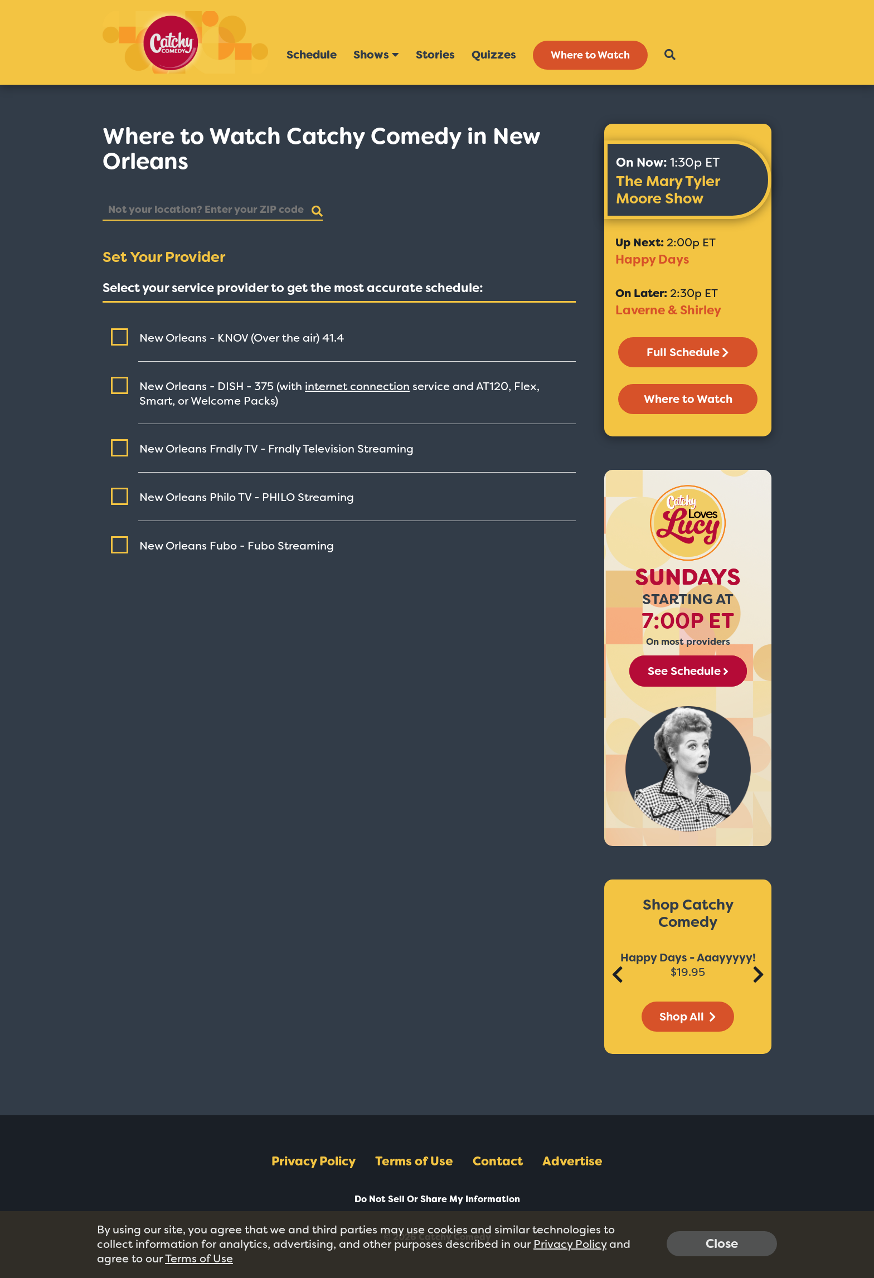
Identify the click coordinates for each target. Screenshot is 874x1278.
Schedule (312, 54)
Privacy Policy (313, 1161)
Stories (435, 54)
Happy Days (652, 259)
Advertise (572, 1161)
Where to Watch (590, 55)
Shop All (687, 1016)
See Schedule (688, 671)
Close (722, 1244)
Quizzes (494, 54)
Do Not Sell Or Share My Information (437, 1199)
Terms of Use (414, 1161)
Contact (498, 1161)
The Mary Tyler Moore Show (668, 190)
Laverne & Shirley (668, 310)
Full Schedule (688, 352)
